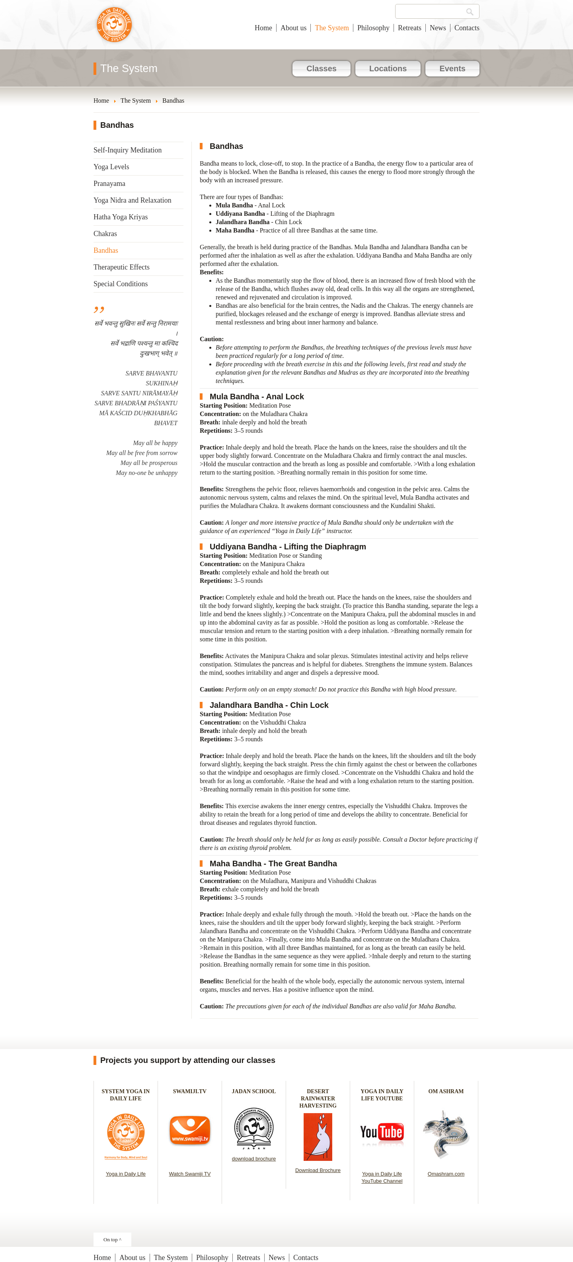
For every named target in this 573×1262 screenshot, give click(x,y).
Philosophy (373, 28)
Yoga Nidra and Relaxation (133, 200)
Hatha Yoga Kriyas (121, 217)
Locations (388, 68)
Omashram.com (446, 1174)
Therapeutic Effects (122, 267)
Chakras (105, 234)
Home (263, 28)
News (438, 28)
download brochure (254, 1159)
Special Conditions (121, 284)
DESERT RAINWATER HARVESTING (318, 1098)
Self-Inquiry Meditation (128, 150)
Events (452, 68)
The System (332, 28)
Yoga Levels (111, 167)
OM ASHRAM (446, 1091)
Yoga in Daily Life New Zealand (114, 28)
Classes (321, 68)
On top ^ (112, 1239)
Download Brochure (318, 1170)
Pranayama (109, 184)
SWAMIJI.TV (190, 1091)
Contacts (466, 28)
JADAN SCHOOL (254, 1091)
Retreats (409, 28)
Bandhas (106, 250)
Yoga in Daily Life (126, 1174)
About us (294, 28)
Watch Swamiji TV (190, 1174)
